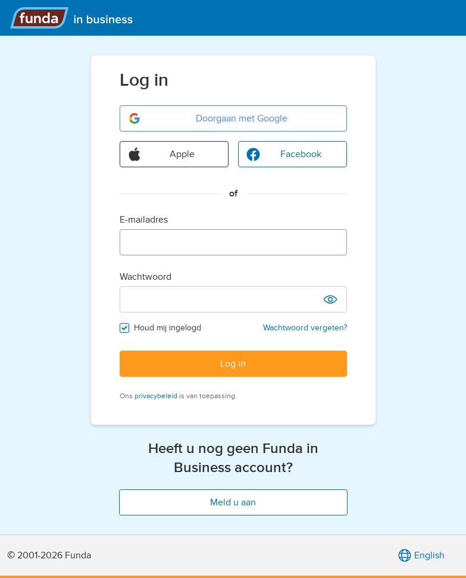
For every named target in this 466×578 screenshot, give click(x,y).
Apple (161, 154)
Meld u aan (233, 502)
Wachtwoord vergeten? (305, 328)
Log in (233, 364)
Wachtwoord (145, 277)
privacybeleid (156, 396)
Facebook (283, 154)
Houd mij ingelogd (167, 328)
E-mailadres (144, 220)
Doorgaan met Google (207, 118)
